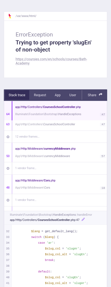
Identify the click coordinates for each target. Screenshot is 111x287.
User (72, 95)
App (58, 95)
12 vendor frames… (27, 136)
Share (95, 95)
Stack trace (17, 95)
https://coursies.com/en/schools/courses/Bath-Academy (51, 61)
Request (40, 95)
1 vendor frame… (25, 168)
